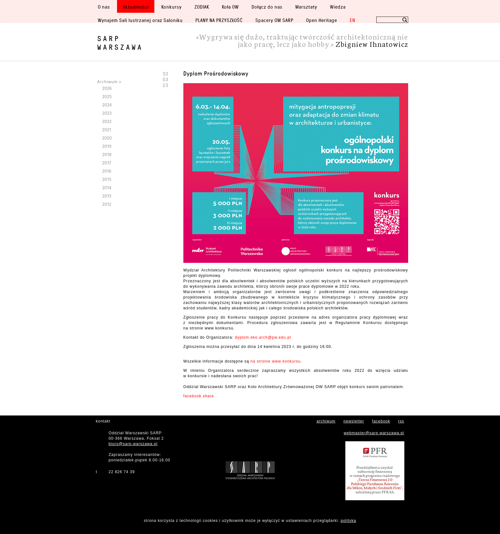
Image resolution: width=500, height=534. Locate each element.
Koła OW (230, 7)
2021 (106, 129)
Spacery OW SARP (274, 20)
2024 (107, 105)
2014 (107, 187)
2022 (107, 121)
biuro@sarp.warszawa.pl (133, 444)
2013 (107, 196)
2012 (106, 204)
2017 (106, 163)
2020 (107, 138)
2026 (107, 88)
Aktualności (136, 7)
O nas (104, 7)
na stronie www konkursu (276, 361)
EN (352, 20)
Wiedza (338, 7)
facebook (381, 421)
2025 (107, 96)
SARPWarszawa (120, 43)
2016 (107, 171)
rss (401, 421)
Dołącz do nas (267, 7)
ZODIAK (202, 7)
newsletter (353, 421)
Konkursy (171, 7)
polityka (348, 520)
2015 (107, 179)
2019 (107, 146)
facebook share (198, 396)
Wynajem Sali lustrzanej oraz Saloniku (140, 20)
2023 (107, 113)
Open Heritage (321, 20)
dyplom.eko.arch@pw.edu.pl (263, 337)
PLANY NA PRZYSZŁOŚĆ (219, 20)
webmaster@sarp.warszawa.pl (374, 433)
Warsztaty (306, 7)
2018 (107, 154)
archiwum (326, 421)
